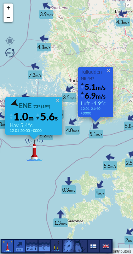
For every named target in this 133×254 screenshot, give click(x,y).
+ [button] (8, 8)
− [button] (8, 17)
